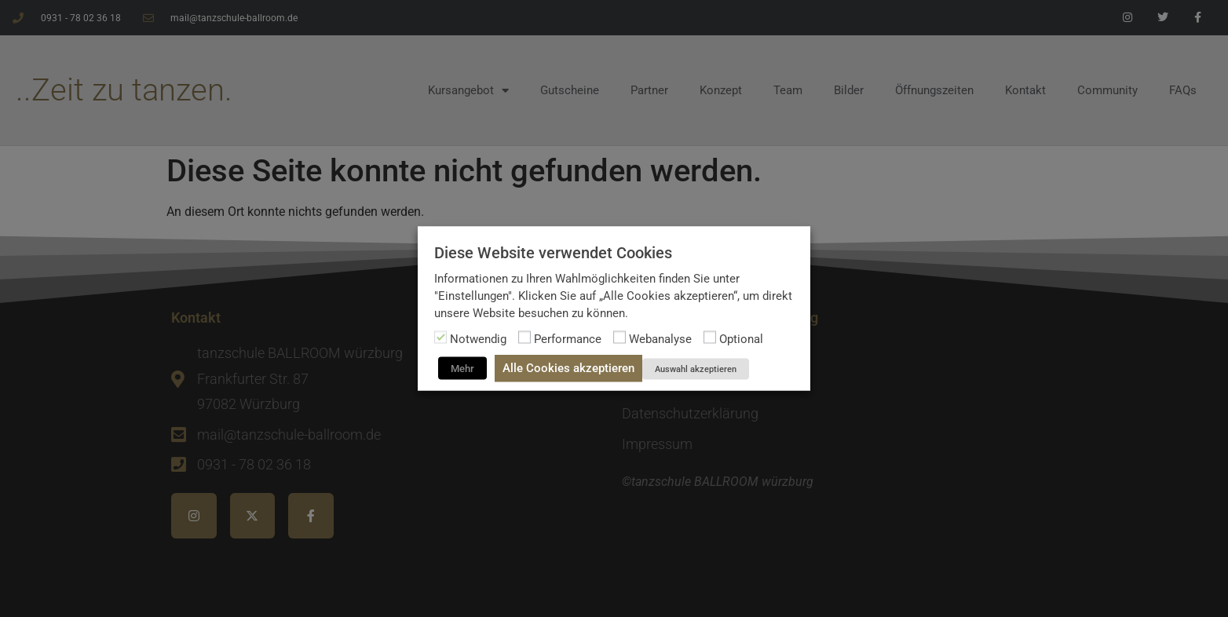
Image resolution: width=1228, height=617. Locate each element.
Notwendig (478, 339)
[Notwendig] (440, 337)
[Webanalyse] (619, 337)
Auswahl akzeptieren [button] (695, 369)
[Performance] (524, 337)
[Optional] (710, 337)
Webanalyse (660, 339)
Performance (567, 339)
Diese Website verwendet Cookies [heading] (553, 252)
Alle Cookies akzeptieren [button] (568, 368)
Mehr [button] (462, 368)
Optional (741, 339)
